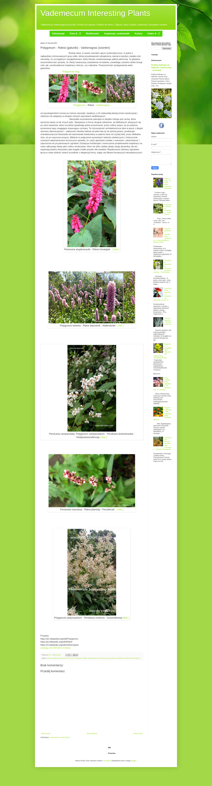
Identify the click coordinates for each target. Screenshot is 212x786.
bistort (49, 658)
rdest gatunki (92, 658)
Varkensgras (103, 105)
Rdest (85, 658)
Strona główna (92, 733)
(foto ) (126, 617)
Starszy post (138, 733)
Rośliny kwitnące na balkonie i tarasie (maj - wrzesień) (161, 67)
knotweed (62, 658)
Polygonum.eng (70, 71)
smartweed (119, 658)
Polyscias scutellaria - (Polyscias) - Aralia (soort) (167, 209)
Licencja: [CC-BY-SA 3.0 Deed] (55, 648)
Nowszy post (45, 733)
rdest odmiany (101, 658)
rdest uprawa (111, 658)
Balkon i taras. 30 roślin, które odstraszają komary (167, 183)
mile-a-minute (70, 658)
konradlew (106, 761)
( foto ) (115, 249)
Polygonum (79, 105)
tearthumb (127, 658)
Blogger (133, 761)
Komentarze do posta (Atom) (59, 737)
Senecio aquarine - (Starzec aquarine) (167, 321)
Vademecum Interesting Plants (95, 13)
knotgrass (54, 658)
